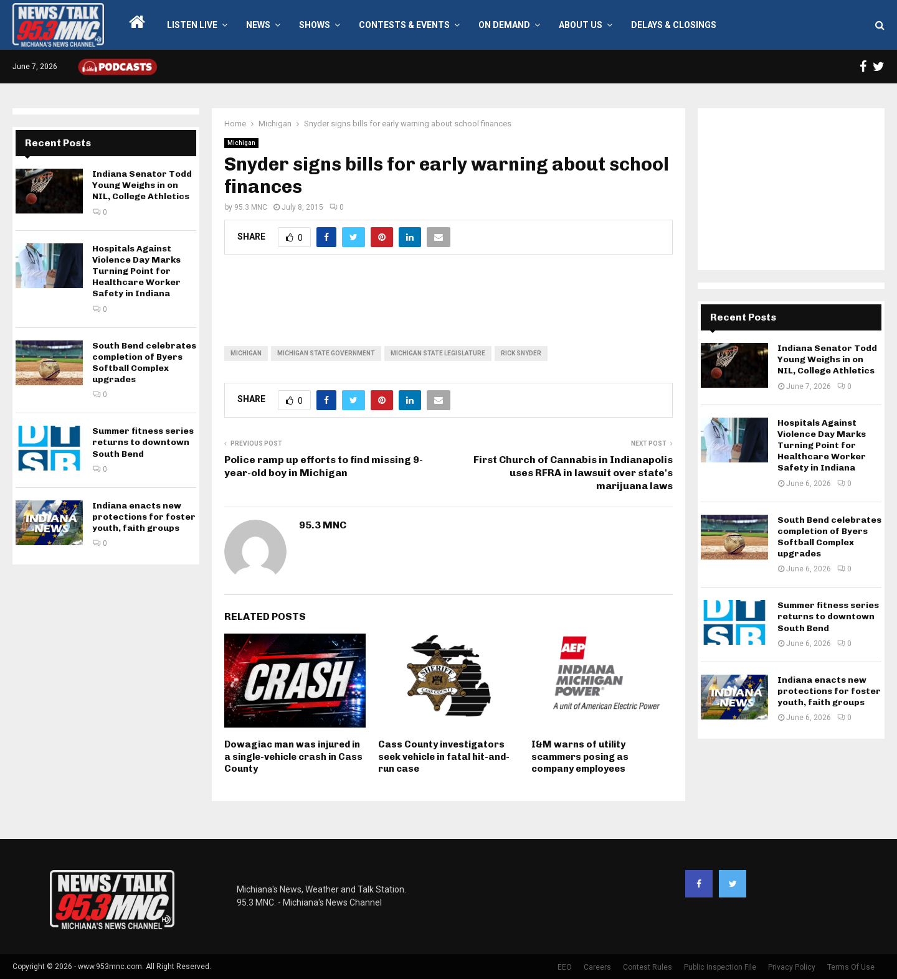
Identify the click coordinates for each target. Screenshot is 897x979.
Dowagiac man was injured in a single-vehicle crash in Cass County (293, 756)
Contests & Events (404, 25)
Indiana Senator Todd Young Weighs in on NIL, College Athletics (142, 185)
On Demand (504, 25)
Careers (597, 967)
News (258, 25)
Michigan (241, 142)
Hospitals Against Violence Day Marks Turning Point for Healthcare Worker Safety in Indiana (136, 271)
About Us (580, 25)
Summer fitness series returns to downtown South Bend (143, 442)
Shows (314, 25)
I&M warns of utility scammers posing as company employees (580, 756)
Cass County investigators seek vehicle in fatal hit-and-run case (444, 756)
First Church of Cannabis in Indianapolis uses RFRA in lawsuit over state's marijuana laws (573, 473)
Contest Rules (647, 967)
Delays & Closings (673, 25)
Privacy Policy (791, 967)
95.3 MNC (250, 207)
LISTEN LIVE (192, 25)
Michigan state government (326, 353)
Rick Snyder (521, 353)
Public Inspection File (720, 967)
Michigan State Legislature (438, 353)
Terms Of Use (851, 967)
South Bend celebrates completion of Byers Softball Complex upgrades (144, 362)
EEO (565, 967)
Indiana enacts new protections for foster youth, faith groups (144, 516)
